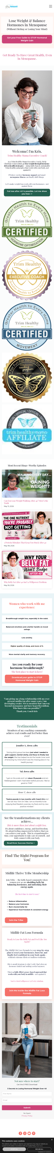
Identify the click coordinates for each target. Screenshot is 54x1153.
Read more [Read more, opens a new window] (39, 1146)
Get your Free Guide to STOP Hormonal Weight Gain (27, 39)
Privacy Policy (27, 1116)
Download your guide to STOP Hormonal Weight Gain (27, 678)
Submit (27, 1108)
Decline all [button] (39, 1149)
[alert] (27, 1145)
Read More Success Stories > (21, 843)
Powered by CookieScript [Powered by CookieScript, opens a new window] (45, 1152)
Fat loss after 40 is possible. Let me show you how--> (27, 192)
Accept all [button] (14, 1149)
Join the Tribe (16, 920)
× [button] (52, 1140)
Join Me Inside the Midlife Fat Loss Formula (27, 992)
